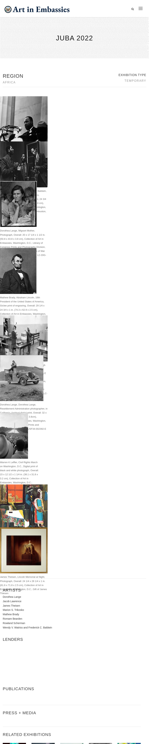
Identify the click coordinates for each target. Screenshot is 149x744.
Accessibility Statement (22, 697)
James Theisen (11, 467)
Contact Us (14, 689)
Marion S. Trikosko (13, 471)
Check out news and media (121, 702)
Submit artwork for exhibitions (123, 710)
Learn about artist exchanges (122, 693)
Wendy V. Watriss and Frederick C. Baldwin (27, 489)
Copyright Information (21, 706)
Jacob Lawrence (12, 462)
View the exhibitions (117, 685)
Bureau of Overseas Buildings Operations (34, 714)
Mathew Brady (11, 476)
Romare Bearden (12, 480)
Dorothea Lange (12, 458)
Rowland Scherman (14, 484)
